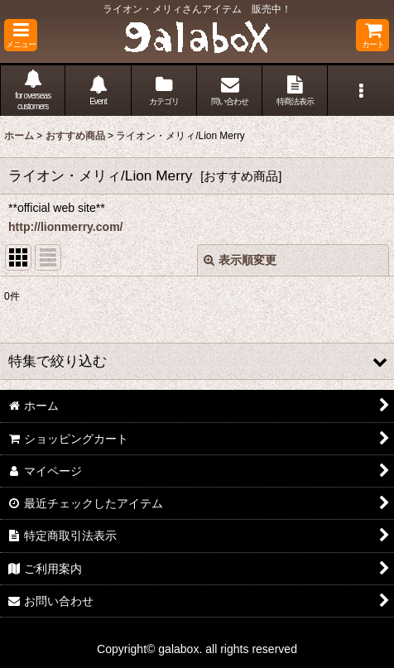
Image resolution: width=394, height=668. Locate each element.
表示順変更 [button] (240, 260)
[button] (20, 35)
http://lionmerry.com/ (65, 226)
